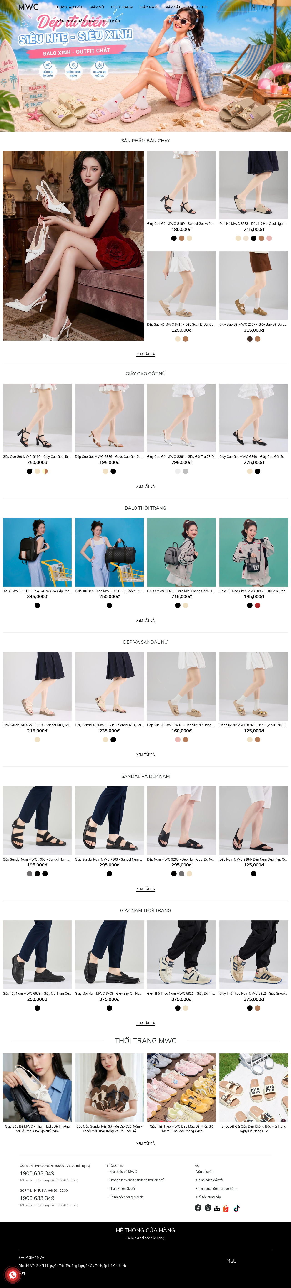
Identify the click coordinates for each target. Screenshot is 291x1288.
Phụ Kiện (111, 21)
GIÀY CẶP (172, 7)
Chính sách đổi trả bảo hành (216, 1189)
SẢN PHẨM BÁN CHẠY (76, 21)
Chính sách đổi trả (209, 1180)
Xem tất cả (145, 354)
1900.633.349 (37, 1173)
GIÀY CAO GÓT (70, 7)
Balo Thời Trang (145, 508)
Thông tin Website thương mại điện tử (136, 1180)
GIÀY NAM (149, 7)
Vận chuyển (204, 1172)
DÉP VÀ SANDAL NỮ (145, 642)
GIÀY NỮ (96, 7)
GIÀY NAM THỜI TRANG (145, 910)
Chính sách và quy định (125, 1197)
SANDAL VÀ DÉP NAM (145, 776)
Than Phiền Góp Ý (121, 1189)
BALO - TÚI (197, 7)
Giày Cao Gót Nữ (146, 373)
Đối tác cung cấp (208, 1197)
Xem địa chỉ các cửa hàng (145, 1238)
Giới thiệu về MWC (122, 1172)
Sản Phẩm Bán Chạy (145, 140)
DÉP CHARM (122, 7)
